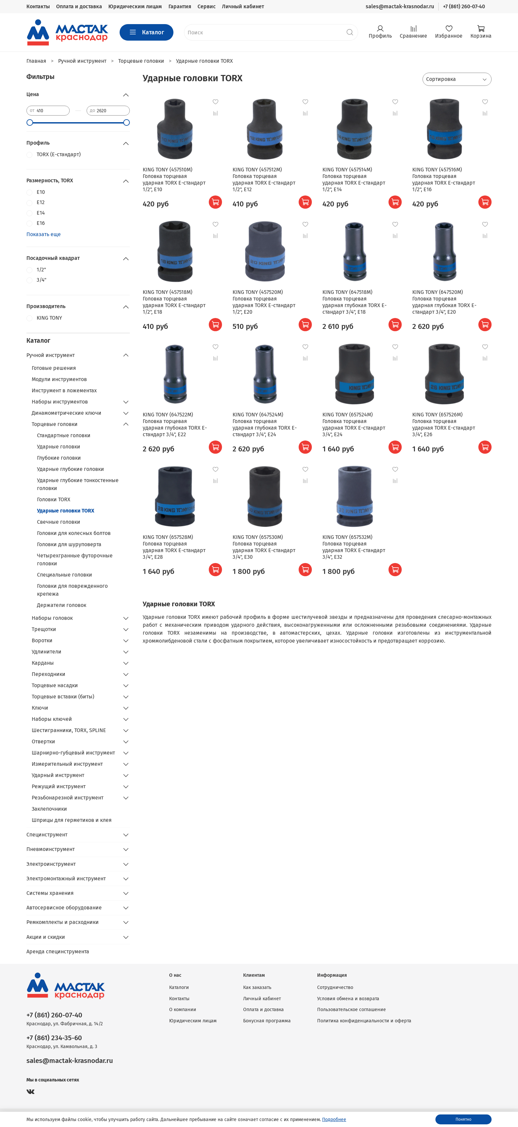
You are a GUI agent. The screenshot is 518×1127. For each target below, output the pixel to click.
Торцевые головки (55, 424)
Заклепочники (49, 809)
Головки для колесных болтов (74, 533)
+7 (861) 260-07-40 (464, 6)
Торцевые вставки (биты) (63, 696)
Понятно (463, 1119)
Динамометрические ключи (66, 413)
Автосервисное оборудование (64, 907)
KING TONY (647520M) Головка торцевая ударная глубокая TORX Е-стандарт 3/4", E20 (444, 302)
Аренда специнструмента (57, 951)
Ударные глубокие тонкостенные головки (78, 484)
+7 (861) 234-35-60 (54, 1038)
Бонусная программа (267, 1021)
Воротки (42, 640)
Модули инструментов (59, 379)
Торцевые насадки (55, 685)
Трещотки (44, 629)
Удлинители (46, 652)
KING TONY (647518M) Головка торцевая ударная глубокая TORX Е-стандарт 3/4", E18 (354, 302)
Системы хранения (50, 893)
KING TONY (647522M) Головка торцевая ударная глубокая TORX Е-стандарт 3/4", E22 (175, 424)
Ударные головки (58, 446)
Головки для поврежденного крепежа (72, 590)
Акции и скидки (45, 937)
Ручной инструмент (50, 355)
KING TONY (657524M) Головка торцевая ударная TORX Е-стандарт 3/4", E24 (353, 424)
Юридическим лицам (135, 6)
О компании (182, 1009)
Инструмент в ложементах (64, 390)
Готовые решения (54, 368)
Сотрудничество (335, 987)
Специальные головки (64, 575)
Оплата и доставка (79, 6)
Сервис (207, 6)
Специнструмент (46, 834)
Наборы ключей (52, 719)
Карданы (43, 663)
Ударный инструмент (58, 775)
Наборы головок (52, 618)
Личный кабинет (243, 6)
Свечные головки (58, 522)
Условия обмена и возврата (348, 999)
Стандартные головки (64, 435)
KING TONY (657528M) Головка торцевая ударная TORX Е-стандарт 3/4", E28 (174, 547)
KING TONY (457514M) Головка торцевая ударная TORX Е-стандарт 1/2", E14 (353, 179)
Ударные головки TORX (65, 511)
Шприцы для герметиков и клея (72, 820)
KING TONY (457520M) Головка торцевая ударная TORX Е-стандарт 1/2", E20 (264, 302)
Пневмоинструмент (50, 849)
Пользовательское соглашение (351, 1009)
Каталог (146, 32)
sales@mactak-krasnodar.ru (400, 6)
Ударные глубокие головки (70, 469)
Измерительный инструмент (67, 764)
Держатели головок (61, 605)
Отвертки (43, 741)
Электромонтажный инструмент (66, 878)
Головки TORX (53, 499)
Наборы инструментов (60, 402)
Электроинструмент (51, 864)
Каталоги (179, 987)
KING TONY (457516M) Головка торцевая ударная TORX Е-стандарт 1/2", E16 (443, 179)
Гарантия (179, 6)
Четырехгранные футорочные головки (75, 559)
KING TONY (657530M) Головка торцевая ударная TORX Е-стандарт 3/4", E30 (264, 547)
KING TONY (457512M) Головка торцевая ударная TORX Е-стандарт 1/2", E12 (264, 179)
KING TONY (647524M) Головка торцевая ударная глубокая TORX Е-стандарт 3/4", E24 (265, 424)
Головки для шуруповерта (69, 544)
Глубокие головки (59, 458)
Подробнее (334, 1119)
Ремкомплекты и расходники (62, 922)
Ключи (40, 708)
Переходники (48, 674)
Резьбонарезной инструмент (67, 797)
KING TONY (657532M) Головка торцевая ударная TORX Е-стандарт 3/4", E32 (353, 547)
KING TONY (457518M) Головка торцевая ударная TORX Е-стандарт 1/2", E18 (174, 302)
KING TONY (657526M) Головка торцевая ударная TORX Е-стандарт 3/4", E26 (443, 424)
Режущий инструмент (59, 786)
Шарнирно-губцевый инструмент (73, 753)
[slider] (30, 122)
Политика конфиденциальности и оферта (364, 1021)
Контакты (38, 6)
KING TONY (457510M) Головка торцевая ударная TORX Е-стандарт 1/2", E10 (174, 179)
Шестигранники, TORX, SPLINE (69, 730)
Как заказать (257, 987)
